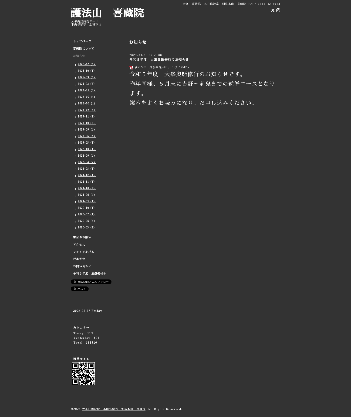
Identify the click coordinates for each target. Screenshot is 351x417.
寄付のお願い (82, 237)
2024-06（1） (87, 103)
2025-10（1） (87, 71)
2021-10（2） (87, 188)
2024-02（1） (87, 110)
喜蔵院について (83, 48)
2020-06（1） (87, 221)
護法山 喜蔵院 (107, 13)
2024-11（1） (87, 90)
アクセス (79, 244)
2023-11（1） (87, 116)
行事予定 (79, 259)
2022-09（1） (87, 156)
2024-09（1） (87, 97)
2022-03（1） (87, 169)
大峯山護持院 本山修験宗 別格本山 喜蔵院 (113, 409)
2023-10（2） (87, 123)
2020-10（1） (87, 208)
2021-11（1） (87, 182)
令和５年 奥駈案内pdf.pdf (153, 67)
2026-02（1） (87, 64)
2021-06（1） (87, 195)
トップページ (82, 41)
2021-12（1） (87, 175)
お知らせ (79, 56)
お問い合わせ (82, 266)
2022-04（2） (87, 162)
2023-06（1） (87, 136)
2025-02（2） (87, 84)
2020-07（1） (87, 214)
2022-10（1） (87, 149)
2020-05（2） (87, 227)
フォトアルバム (83, 252)
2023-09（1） (87, 129)
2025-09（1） (87, 77)
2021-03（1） (87, 201)
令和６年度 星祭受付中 (89, 273)
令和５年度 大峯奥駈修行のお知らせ (159, 59)
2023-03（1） (87, 142)
